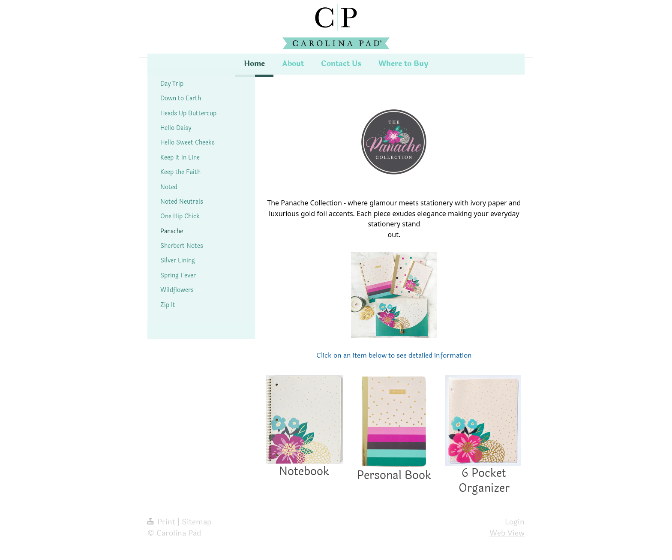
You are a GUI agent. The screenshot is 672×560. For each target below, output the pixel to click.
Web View (507, 533)
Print (162, 522)
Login (515, 522)
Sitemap (196, 522)
